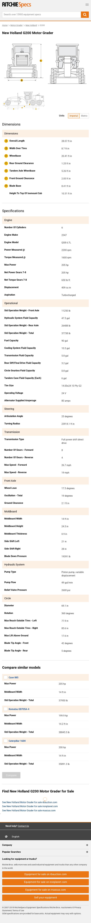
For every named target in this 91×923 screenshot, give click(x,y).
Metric (84, 115)
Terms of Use (18, 910)
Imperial (74, 115)
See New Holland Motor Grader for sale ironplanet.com (30, 806)
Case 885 (13, 677)
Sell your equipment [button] (45, 897)
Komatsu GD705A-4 (19, 709)
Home (5, 25)
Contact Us (23, 826)
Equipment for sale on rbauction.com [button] (45, 874)
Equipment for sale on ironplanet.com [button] (45, 881)
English (16, 836)
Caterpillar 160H (17, 741)
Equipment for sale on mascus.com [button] (45, 889)
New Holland (31, 25)
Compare (11, 775)
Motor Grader (16, 25)
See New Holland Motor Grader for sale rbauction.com (29, 802)
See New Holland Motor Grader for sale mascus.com (29, 810)
